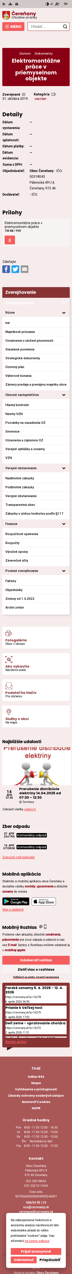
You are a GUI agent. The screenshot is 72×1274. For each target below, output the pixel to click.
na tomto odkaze (37, 1241)
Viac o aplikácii (13, 895)
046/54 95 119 (36, 1188)
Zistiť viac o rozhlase (36, 955)
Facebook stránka (36, 1202)
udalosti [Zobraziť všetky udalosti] (30, 795)
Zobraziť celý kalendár (18, 843)
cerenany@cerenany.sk (36, 1198)
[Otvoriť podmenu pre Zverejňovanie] (63, 289)
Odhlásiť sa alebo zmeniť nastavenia (36, 963)
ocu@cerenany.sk (36, 1193)
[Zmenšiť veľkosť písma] (52, 4)
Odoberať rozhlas (36, 946)
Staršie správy (15, 1028)
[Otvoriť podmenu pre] (63, 299)
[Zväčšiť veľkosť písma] (57, 4)
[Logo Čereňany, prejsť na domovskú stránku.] (36, 15)
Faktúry (40, 84)
